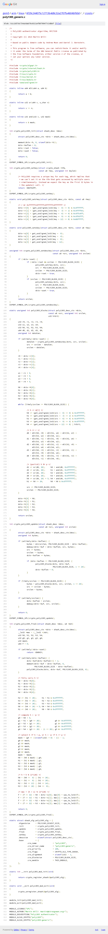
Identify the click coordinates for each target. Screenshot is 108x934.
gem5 (6, 13)
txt (96, 929)
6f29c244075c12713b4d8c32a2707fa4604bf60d (53, 13)
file (58, 23)
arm (14, 13)
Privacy (24, 929)
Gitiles (16, 929)
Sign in (102, 4)
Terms (31, 929)
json (103, 929)
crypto (89, 13)
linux (21, 13)
